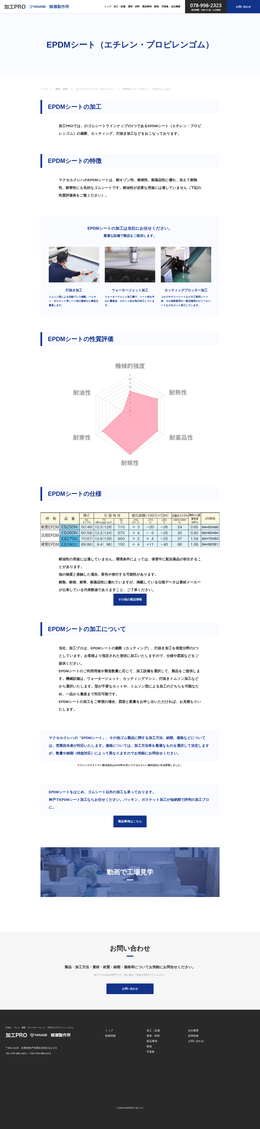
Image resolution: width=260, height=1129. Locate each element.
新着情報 (110, 1035)
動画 (156, 6)
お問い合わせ (243, 6)
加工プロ (139, 1108)
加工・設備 (119, 6)
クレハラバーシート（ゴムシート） (95, 89)
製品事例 (147, 6)
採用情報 (193, 1035)
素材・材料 (134, 6)
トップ (107, 6)
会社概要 (175, 6)
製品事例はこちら (130, 821)
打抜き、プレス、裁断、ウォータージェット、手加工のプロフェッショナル (39, 1027)
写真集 (165, 6)
